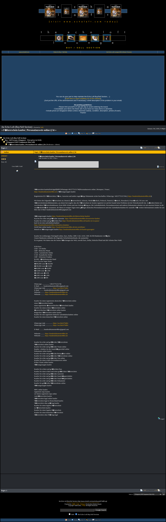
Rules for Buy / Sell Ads (60, 52)
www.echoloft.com (24, 52)
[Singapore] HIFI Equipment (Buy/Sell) (20, 142)
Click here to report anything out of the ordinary (83, 98)
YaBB (41, 127)
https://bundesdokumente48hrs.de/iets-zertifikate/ (68, 227)
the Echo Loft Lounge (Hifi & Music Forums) (119, 52)
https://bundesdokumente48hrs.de (45, 192)
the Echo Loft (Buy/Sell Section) (14, 138)
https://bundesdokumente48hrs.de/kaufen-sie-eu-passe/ (80, 221)
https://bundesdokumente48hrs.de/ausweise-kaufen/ (82, 218)
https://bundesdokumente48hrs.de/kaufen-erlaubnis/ (51, 225)
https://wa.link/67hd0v (60, 288)
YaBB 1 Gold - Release (78, 504)
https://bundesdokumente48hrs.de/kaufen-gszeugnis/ (76, 229)
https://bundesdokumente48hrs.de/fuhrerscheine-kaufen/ (71, 216)
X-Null (83, 505)
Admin (56, 144)
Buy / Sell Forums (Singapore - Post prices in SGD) (23, 140)
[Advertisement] (83, 75)
